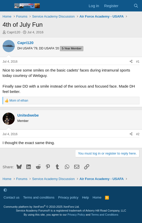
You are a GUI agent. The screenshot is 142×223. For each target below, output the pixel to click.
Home (97, 197)
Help (85, 197)
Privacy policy (68, 197)
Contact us (11, 197)
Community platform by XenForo (42, 206)
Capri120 (13, 32)
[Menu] (7, 6)
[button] (5, 190)
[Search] (136, 5)
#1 (137, 61)
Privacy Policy (76, 214)
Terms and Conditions (104, 214)
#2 (137, 134)
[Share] (131, 62)
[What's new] (126, 5)
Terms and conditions (39, 197)
